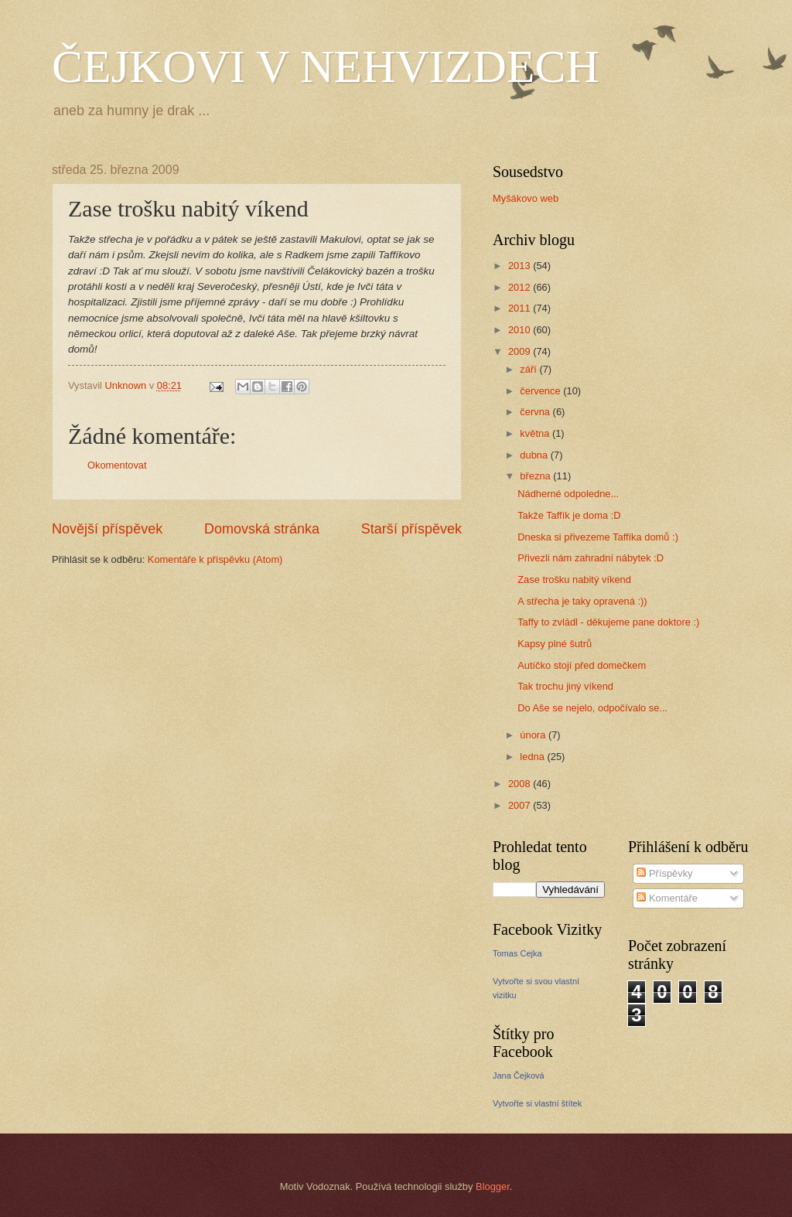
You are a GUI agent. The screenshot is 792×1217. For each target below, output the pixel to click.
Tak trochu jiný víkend (565, 686)
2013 (520, 265)
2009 (520, 351)
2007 (520, 805)
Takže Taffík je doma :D (568, 515)
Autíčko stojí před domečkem (581, 665)
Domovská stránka (261, 529)
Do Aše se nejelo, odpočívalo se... (592, 708)
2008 (520, 783)
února (534, 735)
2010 (520, 330)
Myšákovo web (525, 198)
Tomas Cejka (517, 953)
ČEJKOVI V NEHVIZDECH (325, 66)
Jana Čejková (518, 1075)
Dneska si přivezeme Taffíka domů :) (597, 537)
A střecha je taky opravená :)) (582, 601)
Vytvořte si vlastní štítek (537, 1103)
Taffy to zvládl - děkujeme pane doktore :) (608, 622)
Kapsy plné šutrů (554, 643)
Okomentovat (117, 465)
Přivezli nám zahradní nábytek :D (590, 558)
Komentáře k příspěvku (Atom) (215, 559)
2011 (520, 308)
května (536, 433)
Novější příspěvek (107, 529)
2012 (520, 287)
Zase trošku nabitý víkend (574, 579)
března (536, 476)
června (536, 412)
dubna (535, 455)
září (529, 369)
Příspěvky (664, 873)
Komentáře (667, 898)
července (541, 391)
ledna (533, 756)
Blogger (493, 1186)
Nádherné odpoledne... (568, 493)
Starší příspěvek (411, 529)
